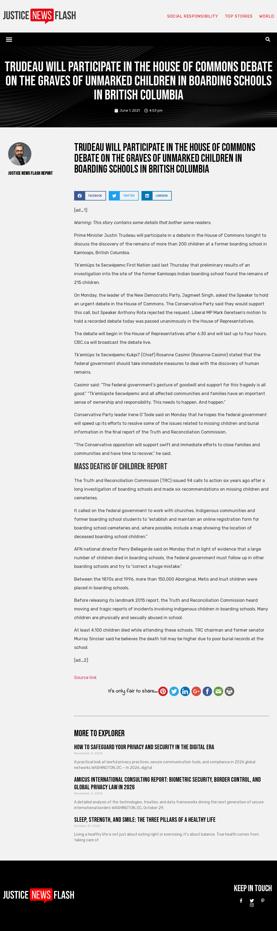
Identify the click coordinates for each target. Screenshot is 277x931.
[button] (9, 39)
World (266, 16)
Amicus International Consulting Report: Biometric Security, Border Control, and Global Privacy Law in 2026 (167, 783)
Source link (85, 677)
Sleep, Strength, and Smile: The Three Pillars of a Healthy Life (145, 820)
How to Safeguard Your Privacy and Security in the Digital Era (144, 747)
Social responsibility (192, 16)
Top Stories (239, 16)
